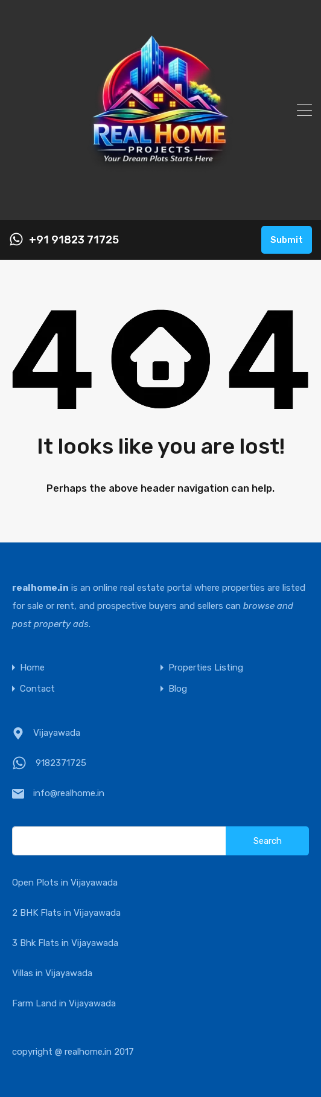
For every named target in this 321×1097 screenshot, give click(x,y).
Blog (177, 688)
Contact (37, 688)
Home (32, 667)
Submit (286, 239)
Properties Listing (205, 667)
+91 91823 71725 (74, 240)
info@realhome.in (68, 793)
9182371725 (61, 763)
